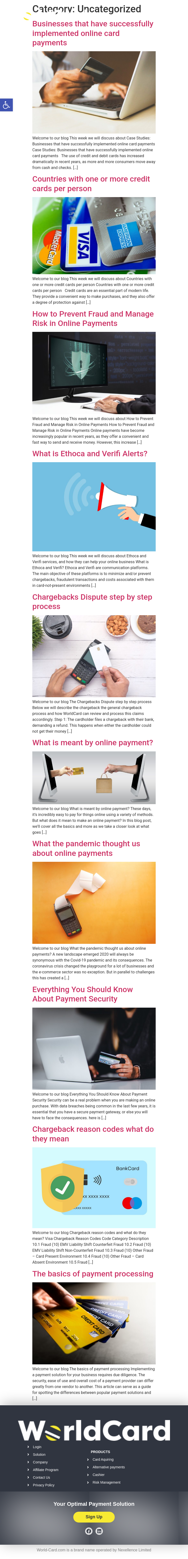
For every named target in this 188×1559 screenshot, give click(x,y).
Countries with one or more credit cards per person (91, 183)
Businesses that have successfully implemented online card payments (92, 33)
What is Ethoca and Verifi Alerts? (90, 453)
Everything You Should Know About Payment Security (82, 994)
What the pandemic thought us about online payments (86, 848)
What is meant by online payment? (92, 742)
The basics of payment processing (92, 1273)
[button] (6, 105)
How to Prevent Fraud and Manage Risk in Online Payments (93, 318)
